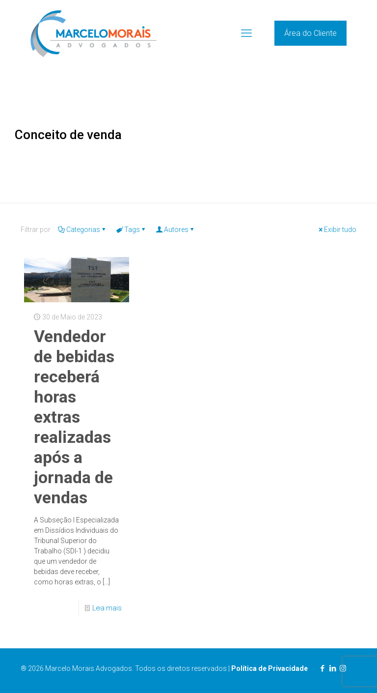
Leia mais (107, 608)
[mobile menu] (246, 33)
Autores (175, 229)
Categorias (82, 229)
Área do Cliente (310, 33)
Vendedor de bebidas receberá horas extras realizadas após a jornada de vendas (74, 416)
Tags (131, 229)
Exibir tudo (336, 229)
